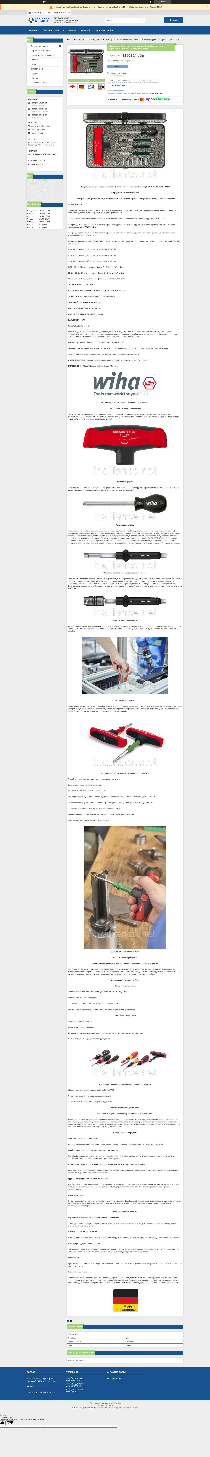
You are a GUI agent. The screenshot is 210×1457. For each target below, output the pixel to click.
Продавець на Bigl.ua (105, 1401)
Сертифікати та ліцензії (41, 50)
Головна (33, 30)
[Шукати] (142, 20)
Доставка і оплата (105, 30)
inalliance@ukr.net (38, 130)
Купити (118, 67)
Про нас (72, 30)
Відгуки (34, 73)
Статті (33, 64)
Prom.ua (118, 1398)
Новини (34, 60)
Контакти (86, 30)
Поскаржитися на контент (107, 1403)
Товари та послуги (52, 30)
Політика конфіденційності (128, 1403)
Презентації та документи (43, 55)
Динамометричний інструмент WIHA (90, 40)
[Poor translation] (9, 1418)
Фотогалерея (37, 69)
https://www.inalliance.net (40, 126)
